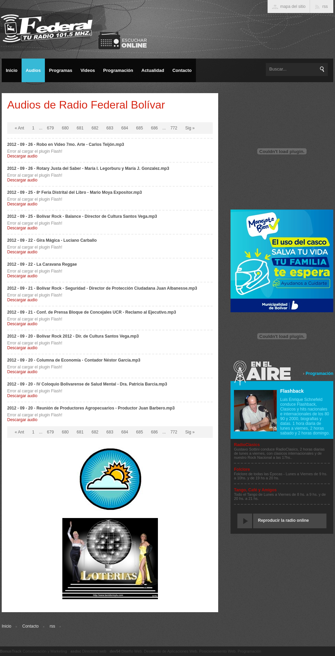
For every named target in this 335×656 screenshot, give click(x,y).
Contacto (30, 626)
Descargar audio (22, 156)
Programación (319, 373)
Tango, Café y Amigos (255, 490)
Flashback (291, 391)
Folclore (242, 469)
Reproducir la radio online (283, 520)
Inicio (6, 626)
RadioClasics (247, 444)
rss (52, 626)
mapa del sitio (293, 6)
